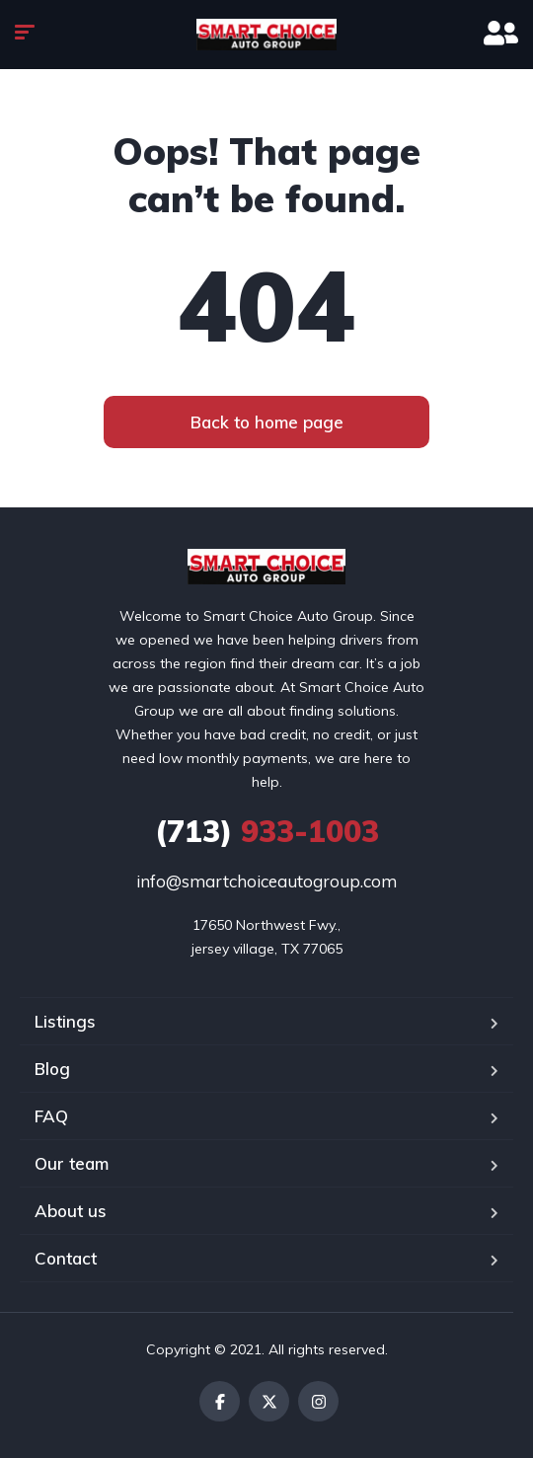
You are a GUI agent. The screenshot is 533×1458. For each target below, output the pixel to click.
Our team (72, 1163)
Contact (66, 1258)
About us (71, 1210)
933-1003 (267, 831)
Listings (65, 1021)
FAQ (51, 1116)
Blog (52, 1068)
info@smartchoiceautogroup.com (266, 881)
